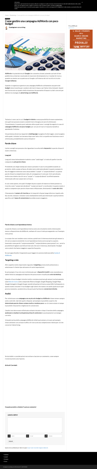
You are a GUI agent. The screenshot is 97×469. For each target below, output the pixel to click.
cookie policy (59, 5)
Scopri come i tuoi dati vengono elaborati (37, 447)
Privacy (5, 461)
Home (7, 15)
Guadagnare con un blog (17, 27)
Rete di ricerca (13, 282)
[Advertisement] (35, 107)
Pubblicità (6, 454)
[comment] (35, 425)
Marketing (13, 15)
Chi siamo (6, 459)
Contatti (6, 456)
